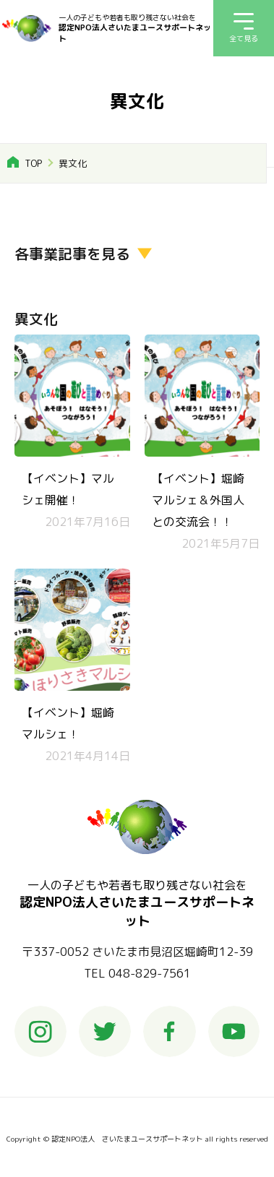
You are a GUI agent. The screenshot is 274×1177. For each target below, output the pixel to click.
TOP (33, 163)
